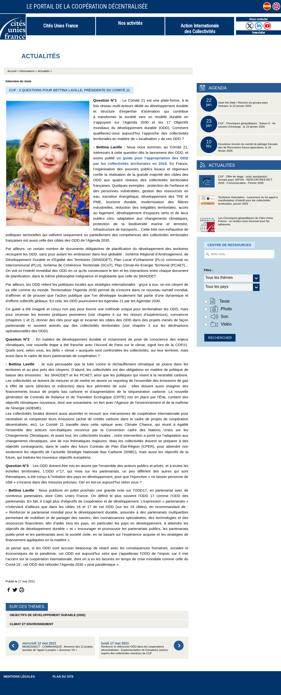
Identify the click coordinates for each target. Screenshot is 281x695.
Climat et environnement (30, 624)
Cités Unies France (60, 26)
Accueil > (14, 71)
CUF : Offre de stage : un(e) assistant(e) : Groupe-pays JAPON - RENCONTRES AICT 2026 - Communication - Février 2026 (235, 183)
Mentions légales (19, 676)
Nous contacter (258, 19)
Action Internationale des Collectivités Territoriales (200, 29)
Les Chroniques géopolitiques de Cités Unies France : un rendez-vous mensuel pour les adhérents (236, 224)
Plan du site (63, 676)
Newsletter (258, 32)
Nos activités (130, 23)
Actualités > (45, 71)
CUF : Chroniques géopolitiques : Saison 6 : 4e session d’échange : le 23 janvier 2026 (238, 124)
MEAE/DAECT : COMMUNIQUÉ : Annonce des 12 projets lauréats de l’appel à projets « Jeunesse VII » (57, 646)
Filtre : (208, 270)
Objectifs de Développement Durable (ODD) (46, 615)
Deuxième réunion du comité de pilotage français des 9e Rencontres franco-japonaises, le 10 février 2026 (239, 144)
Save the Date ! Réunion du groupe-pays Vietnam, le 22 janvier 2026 (234, 103)
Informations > (28, 71)
